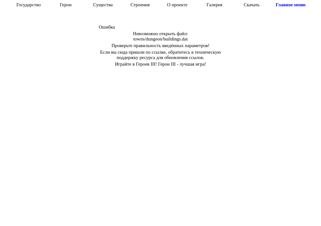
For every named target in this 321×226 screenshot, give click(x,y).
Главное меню (290, 4)
